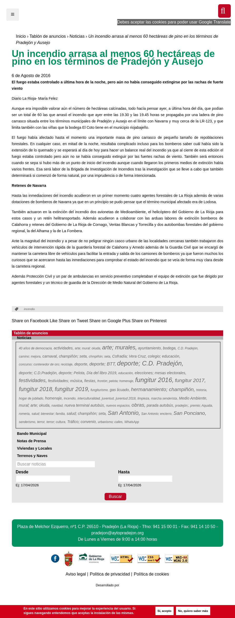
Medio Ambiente (193, 398)
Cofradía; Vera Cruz (129, 356)
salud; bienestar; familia (49, 414)
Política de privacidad (110, 574)
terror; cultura (56, 422)
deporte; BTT (102, 364)
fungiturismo (100, 390)
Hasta (124, 472)
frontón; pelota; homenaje (115, 381)
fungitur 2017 (190, 380)
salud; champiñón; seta (87, 413)
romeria (25, 414)
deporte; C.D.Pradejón (38, 373)
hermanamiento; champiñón (163, 389)
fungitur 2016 (154, 380)
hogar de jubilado (31, 398)
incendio (70, 398)
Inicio (21, 36)
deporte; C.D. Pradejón (150, 363)
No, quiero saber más (193, 610)
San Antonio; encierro (157, 414)
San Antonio (124, 413)
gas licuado (120, 390)
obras (138, 405)
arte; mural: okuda (88, 348)
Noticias (77, 36)
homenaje (54, 398)
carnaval (50, 356)
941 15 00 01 (165, 526)
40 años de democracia (36, 348)
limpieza (144, 398)
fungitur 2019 (72, 389)
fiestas (90, 381)
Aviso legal (76, 574)
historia (201, 390)
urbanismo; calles (111, 422)
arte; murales (119, 348)
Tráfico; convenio (82, 422)
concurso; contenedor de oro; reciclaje (46, 364)
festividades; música (65, 381)
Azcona (130, 585)
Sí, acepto (165, 610)
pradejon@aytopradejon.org (117, 533)
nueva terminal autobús (85, 405)
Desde (22, 472)
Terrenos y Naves (32, 456)
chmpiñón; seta (100, 356)
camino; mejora (30, 356)
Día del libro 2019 (101, 373)
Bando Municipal (32, 433)
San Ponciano (189, 413)
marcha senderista (164, 398)
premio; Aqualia (201, 405)
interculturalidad (89, 398)
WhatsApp (132, 422)
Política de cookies (151, 574)
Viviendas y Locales (34, 448)
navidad (58, 405)
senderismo (27, 422)
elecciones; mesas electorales (160, 373)
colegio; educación (164, 356)
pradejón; (182, 405)
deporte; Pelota (72, 373)
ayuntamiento (150, 348)
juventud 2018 (126, 398)
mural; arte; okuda (35, 405)
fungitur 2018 (36, 389)
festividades (33, 380)
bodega (169, 348)
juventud (108, 398)
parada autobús (160, 405)
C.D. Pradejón (188, 348)
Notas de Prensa (31, 441)
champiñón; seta (73, 356)
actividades (64, 348)
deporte (81, 364)
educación (126, 373)
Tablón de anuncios (48, 36)
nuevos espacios (118, 405)
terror (41, 422)
